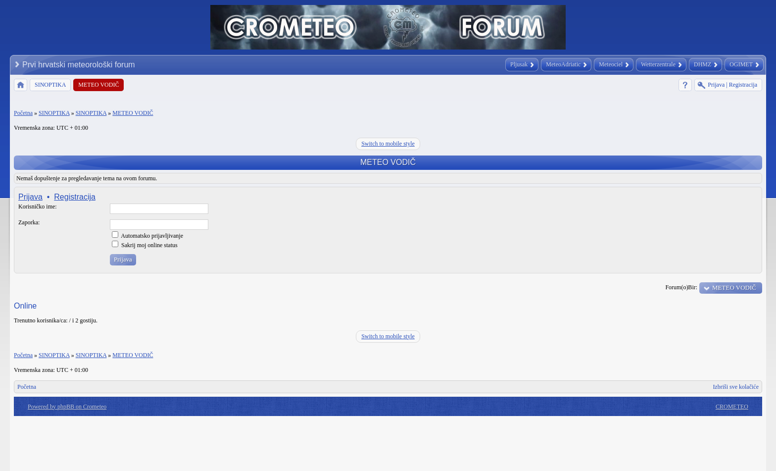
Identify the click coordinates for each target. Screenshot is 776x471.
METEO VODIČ (132, 112)
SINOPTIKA (54, 112)
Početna (23, 112)
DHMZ (702, 64)
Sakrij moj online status (145, 245)
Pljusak (519, 64)
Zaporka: (29, 222)
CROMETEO (732, 406)
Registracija (75, 197)
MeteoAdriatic (563, 64)
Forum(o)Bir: (681, 287)
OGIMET (741, 64)
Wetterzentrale (658, 64)
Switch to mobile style (388, 143)
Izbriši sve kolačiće (736, 386)
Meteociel (611, 64)
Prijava (30, 197)
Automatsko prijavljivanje (147, 235)
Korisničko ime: (37, 206)
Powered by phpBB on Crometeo (67, 406)
